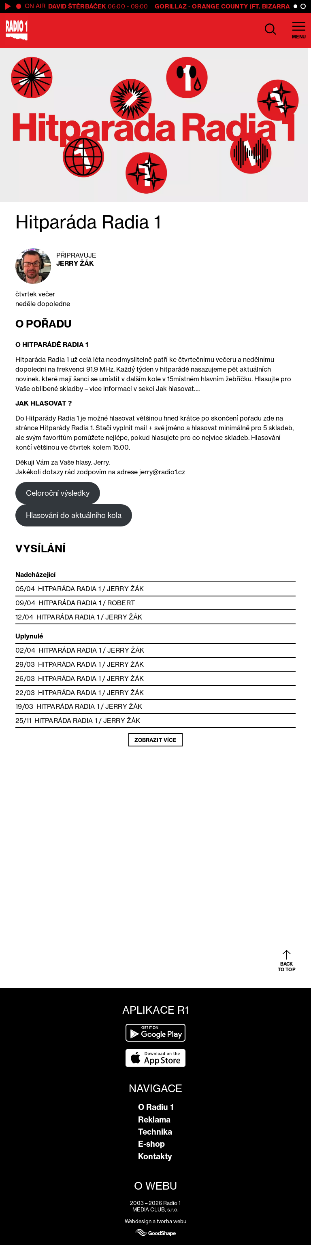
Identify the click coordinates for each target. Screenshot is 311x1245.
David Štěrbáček (77, 6)
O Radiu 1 (155, 1107)
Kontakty (155, 1156)
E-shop (151, 1144)
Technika (155, 1132)
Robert (121, 603)
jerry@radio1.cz (162, 472)
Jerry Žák (75, 263)
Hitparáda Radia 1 (69, 589)
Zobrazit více (155, 740)
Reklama (154, 1120)
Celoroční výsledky (57, 492)
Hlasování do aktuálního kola (73, 515)
